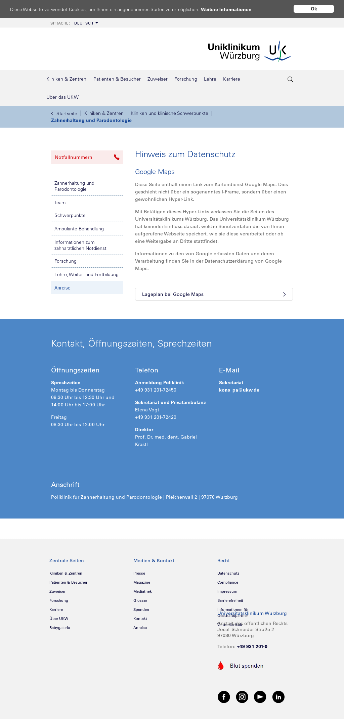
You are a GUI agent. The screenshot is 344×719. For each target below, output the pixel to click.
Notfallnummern (87, 157)
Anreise (62, 287)
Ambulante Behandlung (79, 229)
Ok (314, 9)
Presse (139, 573)
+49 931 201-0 (252, 646)
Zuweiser (57, 591)
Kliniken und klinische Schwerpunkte (169, 113)
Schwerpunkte (70, 215)
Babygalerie (59, 627)
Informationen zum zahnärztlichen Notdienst (80, 245)
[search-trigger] (290, 79)
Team (60, 202)
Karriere (56, 609)
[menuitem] (73, 23)
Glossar (140, 600)
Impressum (227, 591)
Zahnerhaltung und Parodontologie (91, 120)
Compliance (227, 582)
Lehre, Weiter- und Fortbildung (86, 274)
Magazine (141, 582)
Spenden (141, 609)
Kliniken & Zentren (104, 113)
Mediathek (142, 591)
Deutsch (71, 23)
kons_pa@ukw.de (239, 390)
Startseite (64, 113)
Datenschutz (228, 573)
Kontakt (140, 618)
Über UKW (58, 618)
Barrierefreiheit (230, 600)
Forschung (65, 261)
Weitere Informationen (232, 9)
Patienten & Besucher (68, 582)
